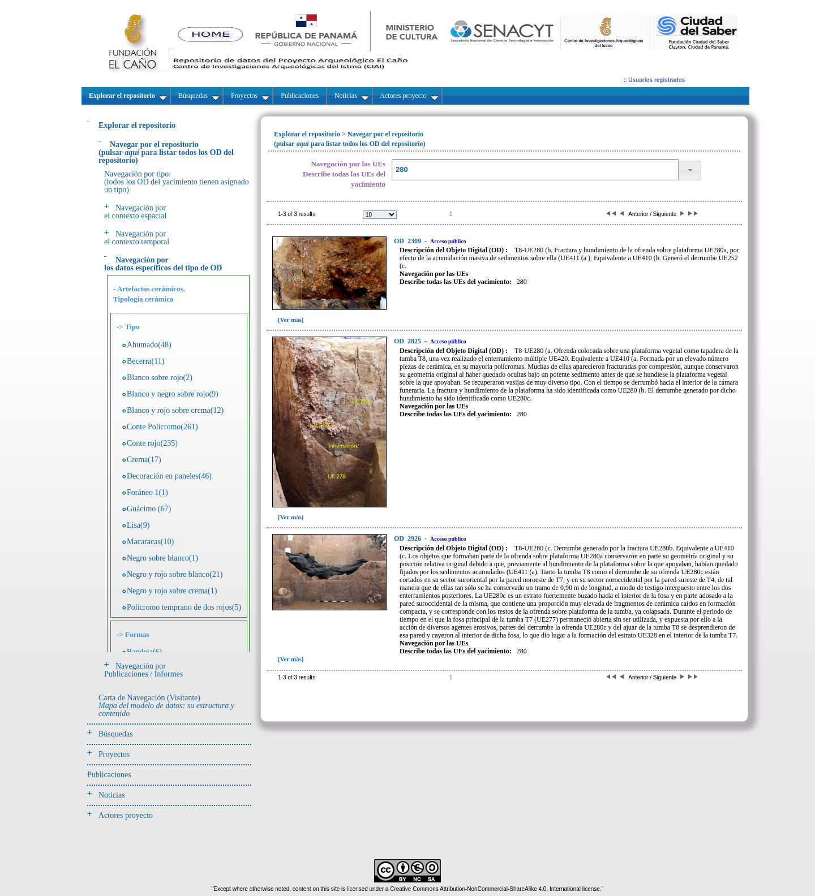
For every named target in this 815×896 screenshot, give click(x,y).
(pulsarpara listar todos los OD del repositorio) (166, 152)
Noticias (111, 795)
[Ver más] (291, 319)
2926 (408, 538)
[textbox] (535, 170)
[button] (690, 170)
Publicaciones (109, 774)
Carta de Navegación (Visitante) (166, 705)
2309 (408, 241)
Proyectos (114, 754)
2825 (408, 341)
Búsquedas (115, 734)
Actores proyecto (125, 815)
